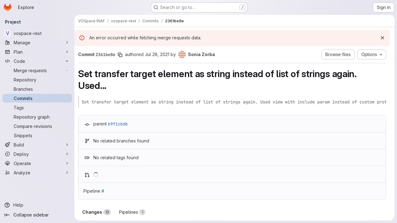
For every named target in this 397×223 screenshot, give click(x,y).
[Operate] (37, 163)
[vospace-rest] (37, 33)
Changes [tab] (96, 212)
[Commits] (37, 98)
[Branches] (37, 89)
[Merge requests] (37, 70)
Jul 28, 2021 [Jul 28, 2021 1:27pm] (157, 54)
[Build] (37, 144)
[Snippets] (37, 135)
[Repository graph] (37, 116)
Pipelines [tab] (132, 212)
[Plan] (37, 51)
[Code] (37, 61)
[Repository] (37, 79)
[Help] (37, 205)
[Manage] (37, 42)
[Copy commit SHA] (120, 55)
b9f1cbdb (118, 124)
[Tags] (37, 107)
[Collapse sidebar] (37, 215)
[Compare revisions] (37, 126)
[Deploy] (37, 154)
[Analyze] (37, 172)
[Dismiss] (382, 38)
